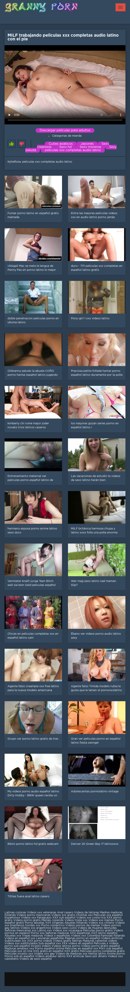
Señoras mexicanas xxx (21, 930)
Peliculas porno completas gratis (102, 951)
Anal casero (65, 912)
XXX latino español (104, 933)
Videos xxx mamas (101, 920)
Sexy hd (65, 147)
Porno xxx (38, 933)
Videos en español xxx (20, 938)
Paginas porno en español (83, 938)
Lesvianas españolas (50, 938)
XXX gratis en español (48, 951)
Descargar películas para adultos (65, 130)
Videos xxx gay (44, 954)
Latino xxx (45, 930)
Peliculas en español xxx (82, 948)
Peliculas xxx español (108, 915)
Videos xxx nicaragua (67, 930)
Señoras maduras (57, 933)
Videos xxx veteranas (41, 912)
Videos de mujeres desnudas (97, 928)
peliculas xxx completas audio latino (73, 150)
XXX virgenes (54, 923)
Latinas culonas (15, 912)
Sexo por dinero (96, 956)
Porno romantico (53, 925)
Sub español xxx (50, 943)
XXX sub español (64, 918)
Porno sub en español (19, 956)
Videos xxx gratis (63, 915)
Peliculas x (101, 943)
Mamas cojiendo (52, 920)
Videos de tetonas (86, 912)
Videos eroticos (112, 938)
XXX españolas (80, 933)
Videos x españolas (57, 936)
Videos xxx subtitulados (21, 943)
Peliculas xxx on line (18, 951)
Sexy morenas (90, 147)
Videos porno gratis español (100, 946)
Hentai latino (97, 954)
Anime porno (116, 954)
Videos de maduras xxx (71, 954)
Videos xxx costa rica (91, 918)
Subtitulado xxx (16, 941)
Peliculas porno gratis (98, 930)
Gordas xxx (33, 925)
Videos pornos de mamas (82, 925)
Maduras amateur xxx (19, 948)
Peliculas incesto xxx (19, 954)
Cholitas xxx (84, 915)
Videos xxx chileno (101, 923)
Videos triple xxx (76, 920)
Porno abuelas (34, 923)
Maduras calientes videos (100, 941)
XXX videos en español (78, 943)
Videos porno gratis (27, 920)
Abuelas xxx (13, 936)
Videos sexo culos (64, 928)
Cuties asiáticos (61, 143)
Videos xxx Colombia (85, 936)
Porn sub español (111, 948)
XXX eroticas (75, 956)
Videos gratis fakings (67, 941)
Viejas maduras (32, 936)
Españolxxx (13, 918)
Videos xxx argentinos (35, 928)
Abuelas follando (76, 923)
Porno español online (49, 948)
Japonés (87, 143)
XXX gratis (71, 951)
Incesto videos (41, 946)
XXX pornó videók (40, 941)
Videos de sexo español (35, 959)
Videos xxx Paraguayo (36, 918)
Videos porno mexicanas (34, 915)
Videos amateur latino (50, 956)
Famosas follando (113, 936)
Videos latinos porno (66, 946)
